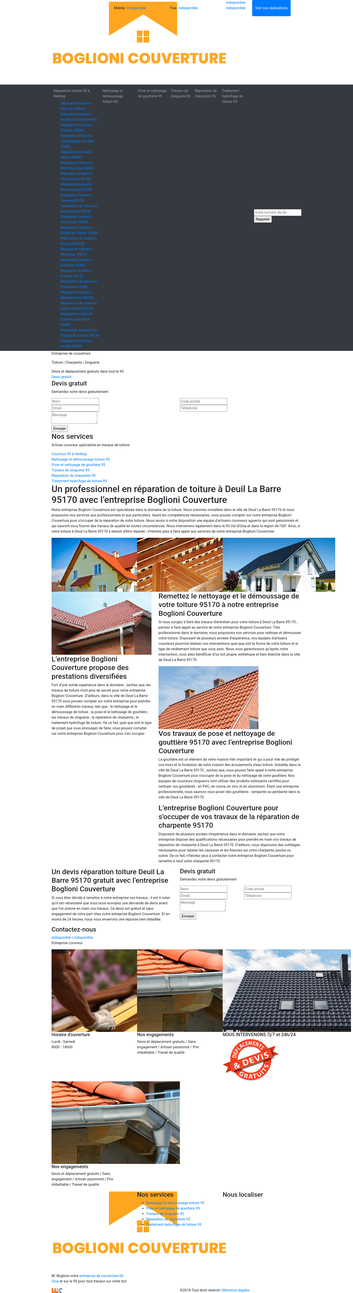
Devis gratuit (62, 377)
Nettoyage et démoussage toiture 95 (112, 96)
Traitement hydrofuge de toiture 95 (232, 96)
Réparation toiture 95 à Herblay (71, 93)
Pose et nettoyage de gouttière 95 (152, 93)
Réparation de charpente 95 (206, 93)
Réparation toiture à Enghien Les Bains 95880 (76, 319)
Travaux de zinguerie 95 (180, 93)
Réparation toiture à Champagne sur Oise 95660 (77, 141)
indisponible (136, 8)
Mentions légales (236, 1290)
